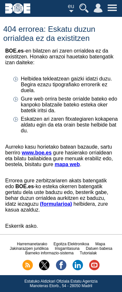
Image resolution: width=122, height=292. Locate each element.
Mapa (100, 244)
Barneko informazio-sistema (49, 253)
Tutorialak (88, 253)
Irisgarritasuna (67, 248)
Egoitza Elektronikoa (71, 244)
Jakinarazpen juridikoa (29, 248)
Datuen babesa (99, 248)
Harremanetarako (32, 244)
